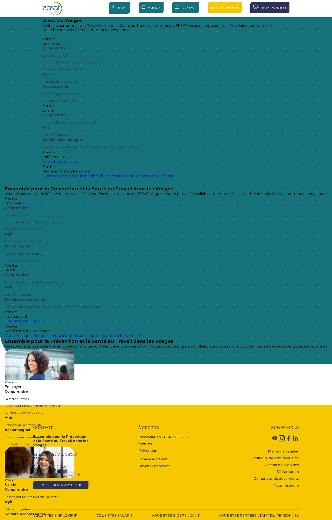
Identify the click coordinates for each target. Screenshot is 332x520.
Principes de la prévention (61, 81)
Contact (189, 7)
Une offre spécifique (60, 161)
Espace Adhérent (224, 7)
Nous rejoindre (286, 485)
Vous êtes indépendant (176, 516)
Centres (145, 444)
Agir (46, 74)
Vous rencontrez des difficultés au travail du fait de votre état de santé (91, 147)
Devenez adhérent (154, 466)
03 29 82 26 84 (53, 467)
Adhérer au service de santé (62, 69)
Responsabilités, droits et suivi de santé (69, 122)
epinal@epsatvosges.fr (61, 475)
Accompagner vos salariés (61, 94)
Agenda (154, 7)
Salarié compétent (56, 134)
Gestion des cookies (281, 465)
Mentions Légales (283, 451)
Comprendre (54, 48)
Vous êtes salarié (114, 516)
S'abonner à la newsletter (61, 485)
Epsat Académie (274, 7)
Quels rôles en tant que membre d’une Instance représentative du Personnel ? (110, 176)
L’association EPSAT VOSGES (163, 437)
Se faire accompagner (63, 140)
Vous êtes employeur (55, 516)
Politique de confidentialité (275, 458)
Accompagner (55, 87)
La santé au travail (55, 55)
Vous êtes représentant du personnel (259, 516)
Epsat (122, 7)
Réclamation (288, 472)
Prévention (147, 451)
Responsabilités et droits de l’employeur (70, 62)
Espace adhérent (153, 459)
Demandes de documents (276, 479)
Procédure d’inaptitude (59, 100)
